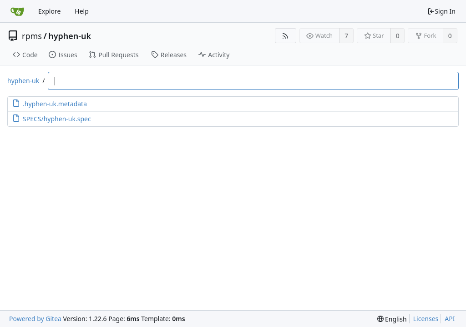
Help (82, 11)
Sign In (441, 11)
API (450, 318)
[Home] (17, 11)
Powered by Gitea (35, 318)
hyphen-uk (69, 35)
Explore (49, 11)
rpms (32, 35)
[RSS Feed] (285, 35)
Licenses (426, 318)
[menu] (392, 319)
